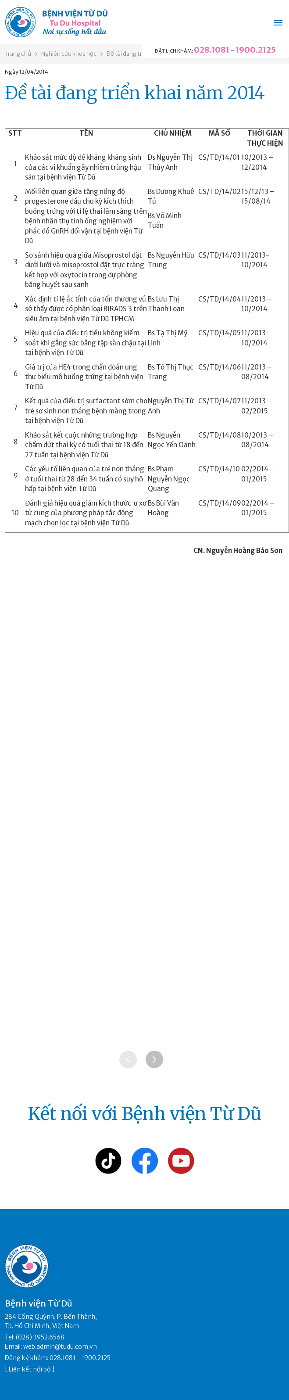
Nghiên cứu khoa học (68, 53)
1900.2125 (255, 50)
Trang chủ (18, 53)
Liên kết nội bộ (30, 1369)
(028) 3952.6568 (40, 1337)
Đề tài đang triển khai (134, 53)
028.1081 (211, 50)
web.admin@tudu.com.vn (60, 1346)
